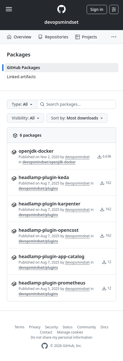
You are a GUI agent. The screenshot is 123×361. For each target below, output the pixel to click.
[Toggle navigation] (9, 9)
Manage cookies (70, 332)
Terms (20, 327)
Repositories (53, 37)
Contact (46, 332)
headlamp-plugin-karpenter (49, 204)
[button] (113, 37)
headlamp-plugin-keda (44, 177)
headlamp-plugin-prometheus (52, 283)
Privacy (35, 327)
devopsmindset (61, 22)
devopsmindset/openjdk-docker (49, 162)
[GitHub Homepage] (44, 346)
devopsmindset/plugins (38, 188)
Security (51, 327)
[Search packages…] (76, 104)
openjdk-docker (36, 151)
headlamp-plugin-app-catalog (51, 256)
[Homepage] (61, 9)
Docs (104, 327)
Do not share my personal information (61, 337)
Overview (19, 37)
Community (86, 327)
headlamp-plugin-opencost (49, 230)
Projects (86, 37)
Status (68, 327)
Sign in (96, 9)
